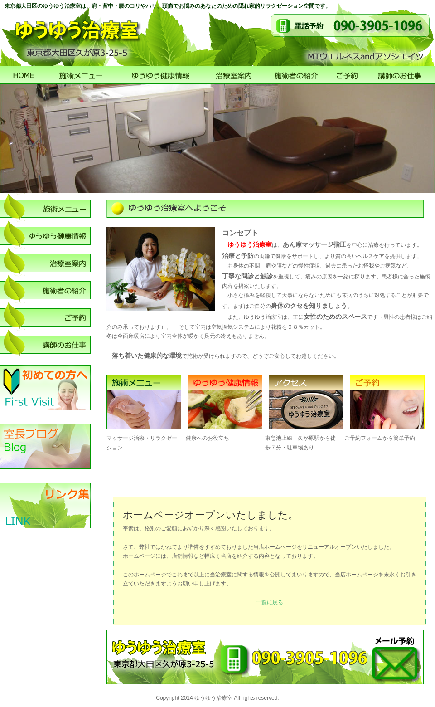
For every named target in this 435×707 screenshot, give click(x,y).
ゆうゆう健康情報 (161, 75)
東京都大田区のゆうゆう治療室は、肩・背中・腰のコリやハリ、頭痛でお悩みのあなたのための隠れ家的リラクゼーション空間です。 (168, 6)
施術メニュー (82, 75)
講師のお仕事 (400, 75)
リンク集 (45, 505)
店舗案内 (234, 75)
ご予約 (348, 75)
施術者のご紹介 (297, 75)
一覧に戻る (269, 602)
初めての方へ (45, 387)
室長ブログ (45, 446)
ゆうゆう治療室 (24, 75)
